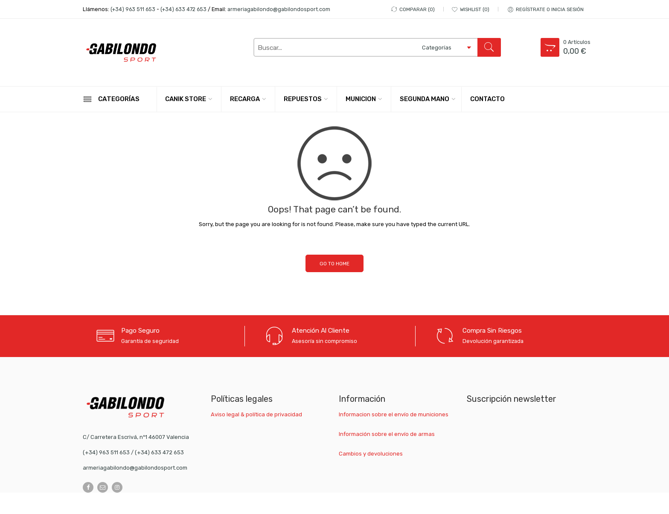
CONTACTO (487, 99)
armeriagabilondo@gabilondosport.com (278, 9)
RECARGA (245, 99)
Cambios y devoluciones (371, 453)
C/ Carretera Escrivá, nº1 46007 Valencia (136, 437)
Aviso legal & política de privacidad (256, 414)
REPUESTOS (303, 99)
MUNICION (361, 99)
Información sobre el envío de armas (387, 434)
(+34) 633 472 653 (183, 9)
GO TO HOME (334, 264)
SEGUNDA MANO (424, 99)
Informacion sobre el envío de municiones (393, 414)
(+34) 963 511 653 (133, 9)
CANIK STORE (185, 99)
